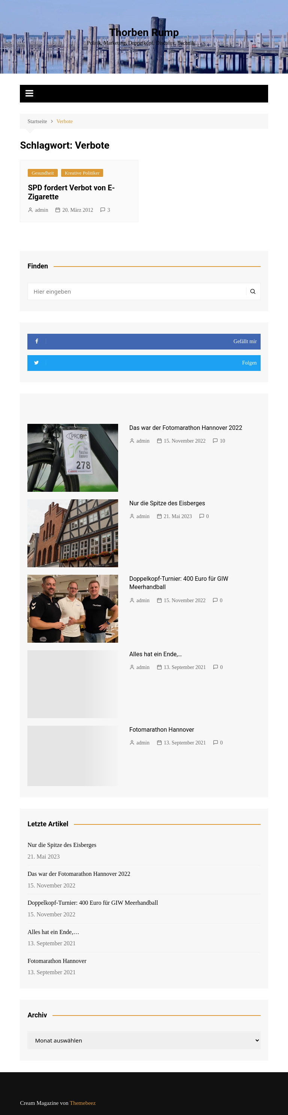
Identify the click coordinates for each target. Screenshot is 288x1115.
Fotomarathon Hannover (161, 729)
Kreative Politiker (82, 173)
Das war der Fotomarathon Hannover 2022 (185, 427)
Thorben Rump (144, 32)
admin (41, 210)
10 (222, 441)
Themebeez (83, 1103)
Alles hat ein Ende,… (155, 654)
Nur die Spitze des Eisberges (167, 503)
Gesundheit (43, 173)
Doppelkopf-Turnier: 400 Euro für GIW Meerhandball (92, 903)
